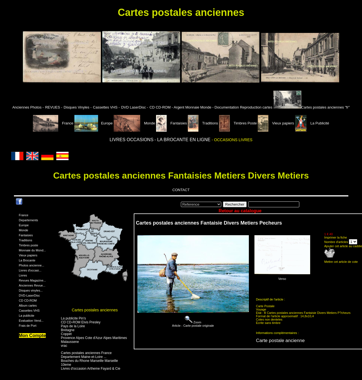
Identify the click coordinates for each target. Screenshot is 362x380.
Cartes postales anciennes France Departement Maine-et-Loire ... (86, 355)
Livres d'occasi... (30, 270)
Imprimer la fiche (335, 237)
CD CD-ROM (28, 300)
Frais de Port (28, 325)
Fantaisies (172, 123)
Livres (23, 275)
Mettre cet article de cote (341, 261)
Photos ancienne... (31, 265)
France (53, 123)
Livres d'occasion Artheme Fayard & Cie (90, 369)
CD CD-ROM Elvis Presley (81, 322)
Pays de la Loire (73, 326)
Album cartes (28, 305)
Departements (28, 220)
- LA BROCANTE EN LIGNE (183, 139)
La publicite (27, 315)
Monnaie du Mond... (32, 250)
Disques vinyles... (31, 290)
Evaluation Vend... (31, 320)
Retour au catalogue (240, 210)
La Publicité (312, 123)
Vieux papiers (276, 123)
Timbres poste (28, 245)
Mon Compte (32, 335)
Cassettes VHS (29, 310)
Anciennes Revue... (32, 285)
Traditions (203, 123)
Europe (93, 123)
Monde (134, 123)
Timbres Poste (238, 123)
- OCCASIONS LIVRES (232, 140)
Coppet (66, 334)
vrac (64, 346)
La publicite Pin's (73, 318)
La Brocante (27, 260)
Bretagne (68, 330)
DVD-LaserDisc (29, 295)
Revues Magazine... (32, 280)
